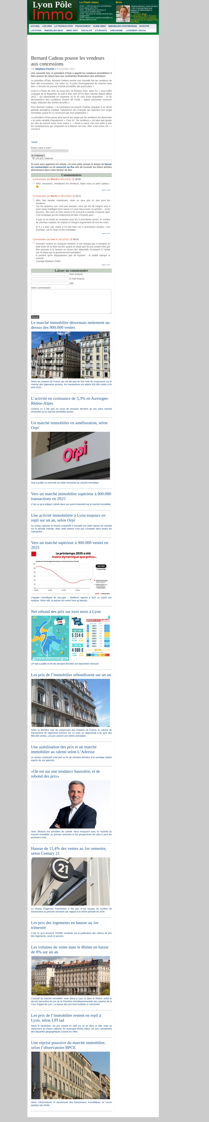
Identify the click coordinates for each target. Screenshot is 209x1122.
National (49, 158)
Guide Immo (99, 26)
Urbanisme (116, 30)
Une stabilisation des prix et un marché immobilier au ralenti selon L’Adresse (64, 754)
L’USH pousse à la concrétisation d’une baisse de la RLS (95, 7)
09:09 (78, 179)
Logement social (136, 30)
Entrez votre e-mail (41, 148)
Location (36, 30)
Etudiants (101, 30)
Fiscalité (86, 30)
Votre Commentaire (41, 287)
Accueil (35, 26)
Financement (83, 26)
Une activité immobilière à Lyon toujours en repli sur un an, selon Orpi (68, 522)
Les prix (47, 26)
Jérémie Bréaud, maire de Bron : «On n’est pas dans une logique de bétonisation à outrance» (144, 9)
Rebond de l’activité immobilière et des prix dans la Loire (95, 19)
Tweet (34, 142)
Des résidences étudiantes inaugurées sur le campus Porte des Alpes (144, 20)
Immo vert (72, 30)
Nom (72, 274)
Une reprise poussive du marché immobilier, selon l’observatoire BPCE (68, 1050)
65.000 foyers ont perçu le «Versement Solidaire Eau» (92, 11)
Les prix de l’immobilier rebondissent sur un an (71, 679)
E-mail (73, 278)
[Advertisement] (69, 136)
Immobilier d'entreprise (122, 26)
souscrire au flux (65, 167)
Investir (144, 26)
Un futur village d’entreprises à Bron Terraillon (143, 15)
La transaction (63, 26)
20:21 (78, 196)
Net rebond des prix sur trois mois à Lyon (66, 616)
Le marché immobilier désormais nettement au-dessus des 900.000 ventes (71, 330)
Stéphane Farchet (44, 69)
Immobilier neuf (53, 30)
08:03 (76, 239)
